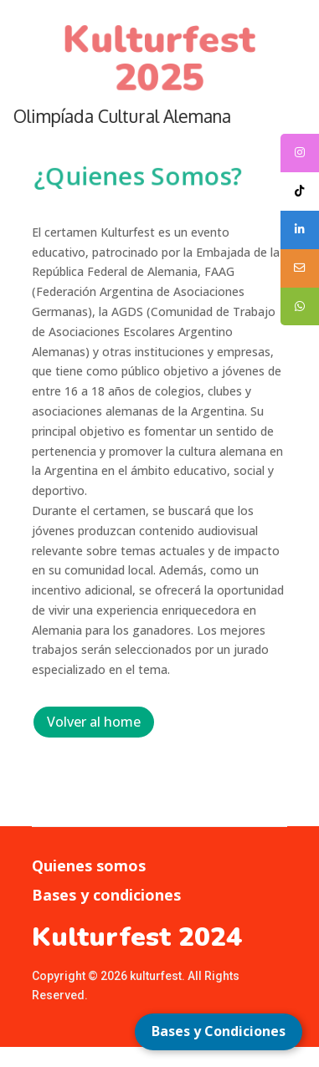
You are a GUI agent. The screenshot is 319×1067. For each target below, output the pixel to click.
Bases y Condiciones (219, 1031)
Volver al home (94, 721)
